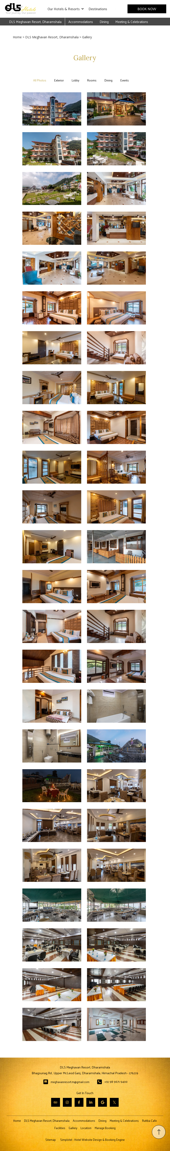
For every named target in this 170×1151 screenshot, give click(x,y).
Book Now (147, 9)
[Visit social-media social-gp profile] (102, 1102)
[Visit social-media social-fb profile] (79, 1102)
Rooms (92, 80)
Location (86, 1127)
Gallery (73, 1127)
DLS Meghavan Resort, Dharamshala (35, 22)
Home (17, 37)
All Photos (39, 80)
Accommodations (80, 22)
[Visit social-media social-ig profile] (67, 1102)
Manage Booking (105, 1127)
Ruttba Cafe (149, 1120)
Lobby (75, 80)
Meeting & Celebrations (131, 22)
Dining (104, 22)
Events (124, 80)
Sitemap (50, 1139)
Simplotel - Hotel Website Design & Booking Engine (92, 1139)
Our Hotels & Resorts (66, 8)
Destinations (98, 9)
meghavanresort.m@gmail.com (70, 1081)
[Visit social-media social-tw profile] (114, 1102)
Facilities (59, 1127)
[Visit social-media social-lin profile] (90, 1102)
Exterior (59, 80)
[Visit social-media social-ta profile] (55, 1102)
